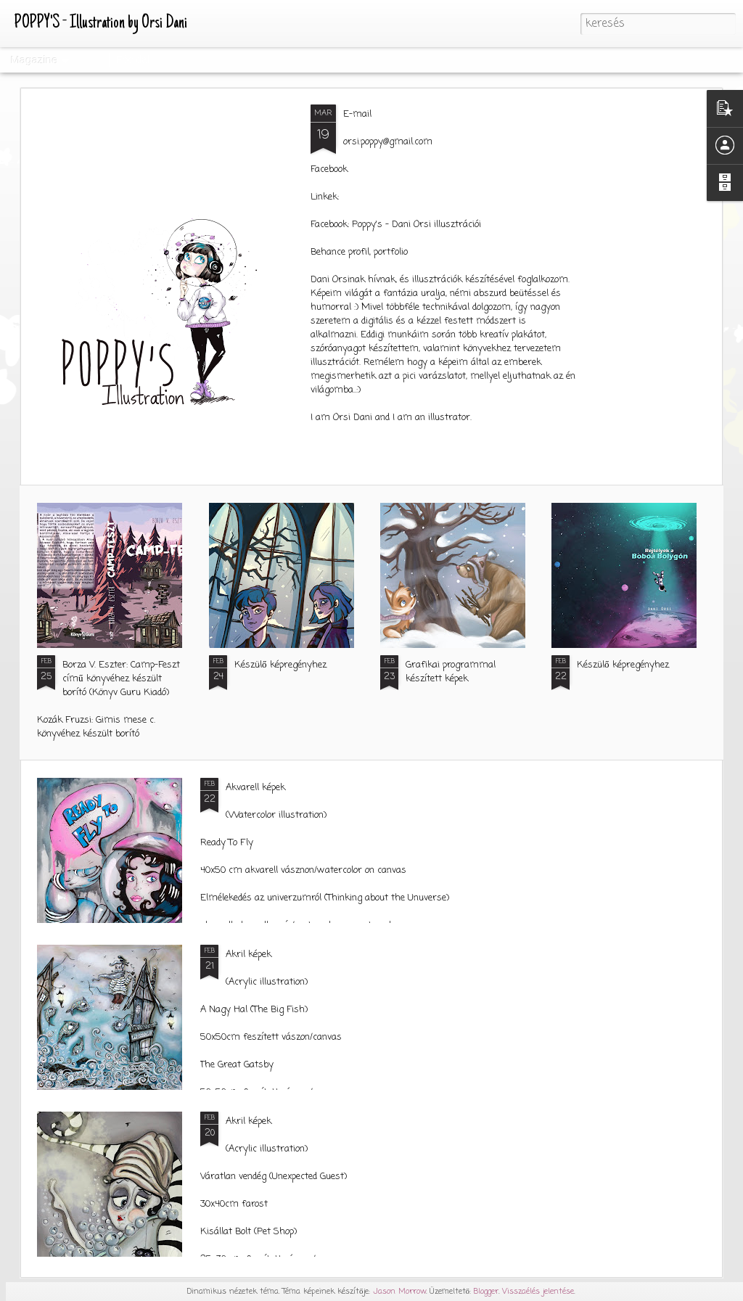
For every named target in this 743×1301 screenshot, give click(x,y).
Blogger (486, 1291)
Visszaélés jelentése (538, 1291)
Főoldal (132, 59)
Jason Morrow (399, 1291)
